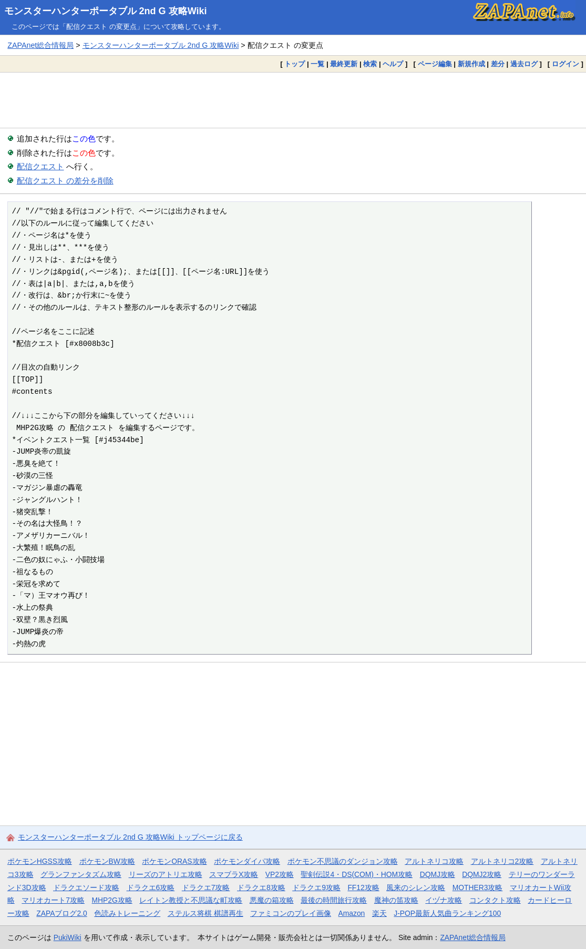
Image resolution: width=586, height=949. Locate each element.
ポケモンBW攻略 (107, 861)
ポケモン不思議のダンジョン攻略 (342, 861)
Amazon (351, 913)
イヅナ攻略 (443, 900)
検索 (370, 64)
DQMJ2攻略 (481, 874)
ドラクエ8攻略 (261, 887)
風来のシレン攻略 (415, 887)
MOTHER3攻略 (478, 887)
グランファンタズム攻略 (80, 874)
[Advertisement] (293, 100)
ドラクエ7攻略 (206, 887)
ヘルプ (393, 64)
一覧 (317, 64)
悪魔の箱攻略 (272, 900)
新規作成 (471, 64)
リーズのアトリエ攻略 (165, 874)
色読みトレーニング (127, 913)
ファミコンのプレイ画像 (290, 913)
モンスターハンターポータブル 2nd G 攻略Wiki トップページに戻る (130, 837)
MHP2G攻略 (112, 900)
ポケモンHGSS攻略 (39, 861)
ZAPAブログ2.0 (61, 913)
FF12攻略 (363, 887)
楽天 (379, 913)
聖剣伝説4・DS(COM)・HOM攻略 (357, 874)
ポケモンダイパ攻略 (247, 861)
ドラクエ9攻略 (316, 887)
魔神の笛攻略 (396, 900)
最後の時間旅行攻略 (334, 900)
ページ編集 (435, 64)
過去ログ (524, 64)
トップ (294, 64)
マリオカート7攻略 (53, 900)
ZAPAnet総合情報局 (40, 45)
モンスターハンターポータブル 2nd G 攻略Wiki (105, 11)
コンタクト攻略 (495, 900)
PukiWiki (67, 937)
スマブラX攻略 (233, 874)
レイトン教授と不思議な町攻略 (190, 900)
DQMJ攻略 (437, 874)
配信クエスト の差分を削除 (65, 180)
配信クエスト (40, 166)
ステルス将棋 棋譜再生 (205, 913)
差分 (498, 64)
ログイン (565, 64)
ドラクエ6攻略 (151, 887)
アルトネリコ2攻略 (502, 861)
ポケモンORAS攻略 (174, 861)
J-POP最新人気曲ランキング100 (447, 913)
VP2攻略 (279, 874)
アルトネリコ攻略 (434, 861)
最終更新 (343, 64)
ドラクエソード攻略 (86, 887)
